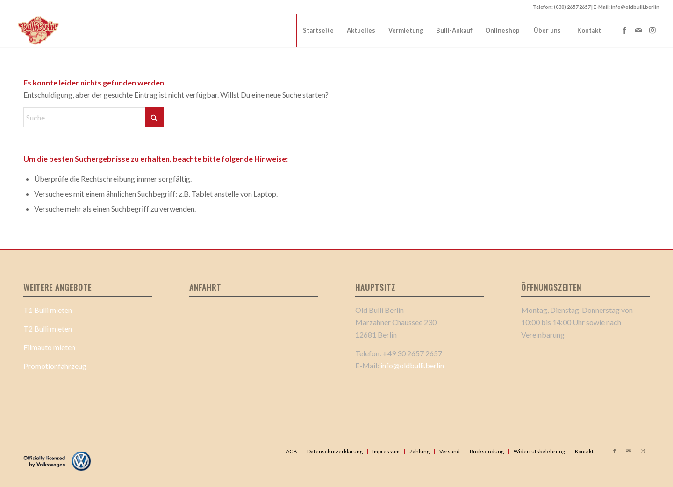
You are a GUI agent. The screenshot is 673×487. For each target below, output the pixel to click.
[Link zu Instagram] (652, 30)
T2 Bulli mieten (47, 328)
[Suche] (93, 117)
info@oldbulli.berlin (412, 365)
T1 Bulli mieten (47, 309)
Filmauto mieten (49, 347)
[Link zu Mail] (638, 30)
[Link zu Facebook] (624, 30)
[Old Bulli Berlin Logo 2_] (39, 30)
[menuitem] (318, 30)
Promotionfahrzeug (54, 365)
